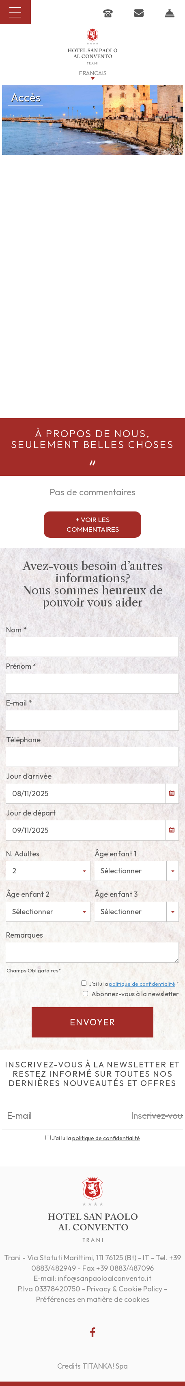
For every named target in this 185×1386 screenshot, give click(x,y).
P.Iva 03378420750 (49, 1288)
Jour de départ (31, 813)
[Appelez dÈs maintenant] (108, 12)
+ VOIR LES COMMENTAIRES (93, 524)
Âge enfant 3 (116, 894)
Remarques (24, 935)
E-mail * (19, 703)
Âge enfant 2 (27, 894)
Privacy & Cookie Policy (124, 1288)
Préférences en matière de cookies (92, 1299)
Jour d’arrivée (29, 776)
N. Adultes (22, 853)
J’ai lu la (96, 1138)
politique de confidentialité (142, 983)
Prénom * (21, 666)
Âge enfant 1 (115, 853)
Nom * (16, 629)
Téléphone (23, 739)
